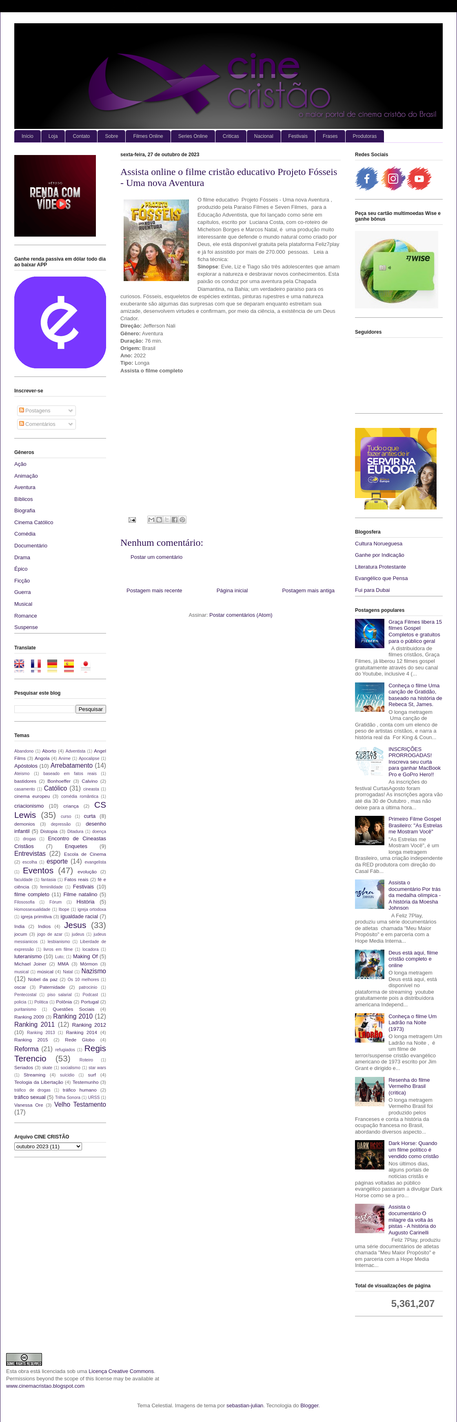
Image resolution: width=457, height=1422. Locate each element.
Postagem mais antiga (308, 590)
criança (71, 805)
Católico (55, 788)
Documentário (30, 546)
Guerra (22, 592)
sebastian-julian (244, 1405)
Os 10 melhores (83, 979)
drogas (29, 839)
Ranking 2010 (73, 1016)
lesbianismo (59, 941)
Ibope (64, 909)
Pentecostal (25, 994)
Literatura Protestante (380, 567)
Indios (44, 926)
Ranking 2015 (31, 1039)
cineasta (91, 789)
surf (92, 1074)
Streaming (34, 1074)
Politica (41, 1002)
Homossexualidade (32, 909)
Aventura (24, 487)
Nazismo (93, 971)
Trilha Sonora (67, 1097)
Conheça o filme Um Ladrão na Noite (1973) (412, 1022)
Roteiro (86, 1060)
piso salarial (59, 994)
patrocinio (88, 987)
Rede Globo (80, 1039)
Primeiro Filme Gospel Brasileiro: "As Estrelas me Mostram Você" (415, 825)
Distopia (49, 831)
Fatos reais (76, 879)
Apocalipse (89, 758)
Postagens (35, 411)
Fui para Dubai (372, 590)
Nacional (263, 136)
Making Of (85, 956)
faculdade (23, 879)
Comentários (37, 424)
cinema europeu (32, 796)
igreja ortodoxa (92, 909)
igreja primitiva (36, 916)
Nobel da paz (43, 979)
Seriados (23, 1067)
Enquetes (76, 846)
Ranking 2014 (81, 1032)
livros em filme (58, 949)
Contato (81, 136)
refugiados (65, 1050)
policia (20, 1002)
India (19, 926)
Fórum (55, 902)
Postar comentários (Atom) (241, 615)
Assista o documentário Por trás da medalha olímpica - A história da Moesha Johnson (414, 895)
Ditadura (75, 831)
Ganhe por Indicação (379, 555)
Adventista (76, 751)
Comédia (24, 534)
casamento (24, 789)
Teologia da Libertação (38, 1082)
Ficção (22, 581)
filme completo (31, 894)
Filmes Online (148, 136)
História (85, 902)
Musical (23, 604)
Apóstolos (26, 766)
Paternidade (52, 987)
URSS (94, 1097)
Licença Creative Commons (121, 1371)
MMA (63, 963)
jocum (20, 934)
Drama (22, 557)
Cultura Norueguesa (378, 543)
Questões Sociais (73, 1009)
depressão (61, 824)
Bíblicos (23, 499)
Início (27, 136)
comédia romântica (79, 796)
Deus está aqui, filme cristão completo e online (413, 959)
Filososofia (24, 902)
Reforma (26, 1048)
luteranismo (28, 956)
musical (21, 972)
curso (66, 816)
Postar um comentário (156, 557)
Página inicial (232, 590)
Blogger (309, 1405)
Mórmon (89, 963)
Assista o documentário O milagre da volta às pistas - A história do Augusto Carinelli (412, 1219)
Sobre (111, 136)
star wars (97, 1067)
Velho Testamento (80, 1104)
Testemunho (86, 1082)
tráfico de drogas (32, 1090)
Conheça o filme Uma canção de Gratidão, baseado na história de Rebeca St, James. (415, 695)
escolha (29, 862)
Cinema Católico (33, 522)
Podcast (90, 994)
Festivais (298, 136)
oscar (20, 987)
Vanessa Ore (28, 1104)
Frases (330, 136)
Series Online (193, 136)
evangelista (95, 862)
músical (45, 971)
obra (23, 1371)
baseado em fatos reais (70, 773)
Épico (21, 569)
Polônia (64, 1001)
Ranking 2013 (41, 1032)
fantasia (48, 879)
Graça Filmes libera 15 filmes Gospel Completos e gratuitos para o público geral (415, 631)
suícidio (67, 1075)
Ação (20, 464)
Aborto (49, 750)
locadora (90, 949)
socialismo (70, 1067)
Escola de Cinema (85, 854)
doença (99, 831)
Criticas (231, 136)
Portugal (90, 1001)
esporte (57, 861)
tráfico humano (80, 1089)
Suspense (26, 627)
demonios (24, 823)
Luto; (59, 957)
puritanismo (25, 1009)
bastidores (25, 781)
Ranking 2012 (89, 1025)
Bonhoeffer (59, 781)
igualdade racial (79, 916)
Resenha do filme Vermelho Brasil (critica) (409, 1086)
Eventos (38, 870)
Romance (25, 616)
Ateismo (22, 773)
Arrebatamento (72, 765)
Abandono (23, 751)
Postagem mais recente (154, 590)
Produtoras (365, 136)
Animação (26, 476)
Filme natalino (80, 894)
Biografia (24, 510)
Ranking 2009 (29, 1016)
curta (89, 816)
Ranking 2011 (34, 1024)
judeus (78, 934)
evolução (87, 871)
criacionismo (29, 806)
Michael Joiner (30, 963)
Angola (42, 758)
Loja (53, 136)
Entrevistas (30, 853)
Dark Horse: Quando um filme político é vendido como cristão (413, 1149)
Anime (65, 758)
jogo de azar (49, 934)
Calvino (90, 781)
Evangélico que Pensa (381, 578)
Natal (68, 972)
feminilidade (51, 887)
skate (47, 1067)
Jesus (75, 925)
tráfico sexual (30, 1097)
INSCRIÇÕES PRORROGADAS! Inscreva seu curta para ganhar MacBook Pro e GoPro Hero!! (414, 761)
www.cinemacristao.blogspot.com (45, 1386)
